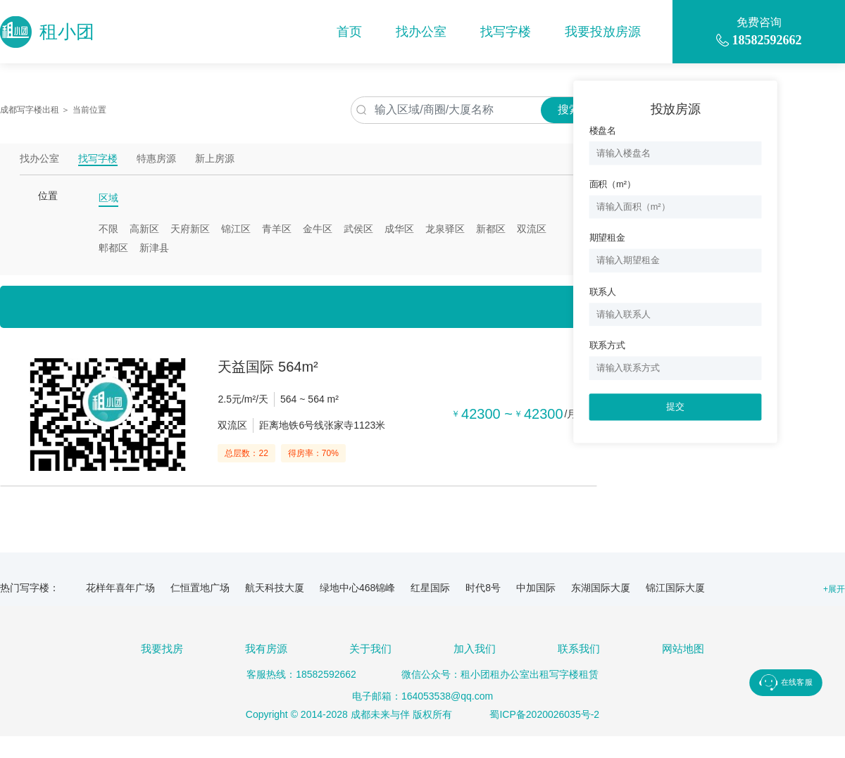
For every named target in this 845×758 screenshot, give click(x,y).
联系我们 (579, 649)
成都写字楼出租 (29, 110)
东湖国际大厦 (600, 587)
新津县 (154, 247)
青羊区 (277, 228)
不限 (108, 228)
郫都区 (113, 247)
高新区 (144, 228)
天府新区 (190, 228)
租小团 (47, 32)
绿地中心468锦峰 (357, 587)
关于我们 (370, 649)
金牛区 (317, 228)
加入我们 (474, 649)
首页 (349, 32)
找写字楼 (505, 32)
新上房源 (214, 158)
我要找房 (162, 649)
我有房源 (266, 649)
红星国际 (430, 587)
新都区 (491, 228)
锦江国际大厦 (675, 587)
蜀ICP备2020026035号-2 (544, 714)
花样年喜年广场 (120, 587)
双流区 (531, 228)
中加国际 (536, 587)
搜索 (569, 109)
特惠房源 (156, 158)
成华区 (399, 228)
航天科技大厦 (274, 587)
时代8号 (483, 587)
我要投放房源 (603, 32)
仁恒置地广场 (200, 587)
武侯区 (358, 228)
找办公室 (421, 32)
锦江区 (236, 228)
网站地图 (683, 649)
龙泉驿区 (445, 228)
